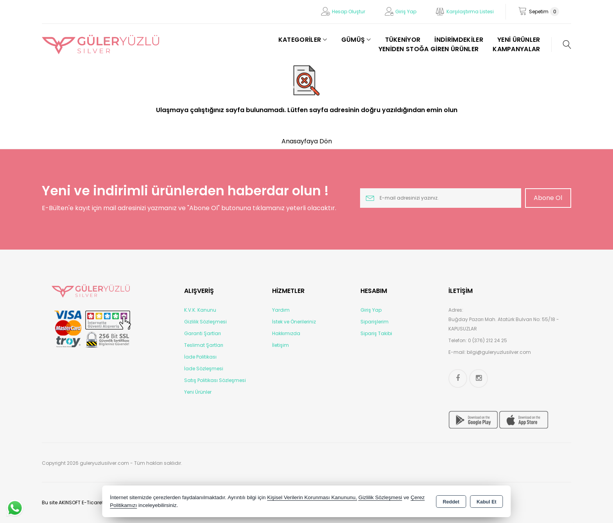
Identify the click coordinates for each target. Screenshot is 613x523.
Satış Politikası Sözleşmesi (215, 380)
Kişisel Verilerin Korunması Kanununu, (312, 497)
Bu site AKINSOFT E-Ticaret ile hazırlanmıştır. (93, 502)
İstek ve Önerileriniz (294, 321)
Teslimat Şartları (203, 345)
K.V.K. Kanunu (200, 310)
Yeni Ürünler (198, 392)
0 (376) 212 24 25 (487, 340)
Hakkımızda (286, 333)
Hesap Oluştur (348, 11)
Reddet (451, 502)
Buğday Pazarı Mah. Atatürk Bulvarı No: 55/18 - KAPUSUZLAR (503, 324)
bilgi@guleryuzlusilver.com (499, 352)
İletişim (280, 345)
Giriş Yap (405, 11)
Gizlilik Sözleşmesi (205, 321)
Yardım (281, 310)
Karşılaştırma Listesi (470, 11)
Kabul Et (486, 502)
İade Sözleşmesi (203, 368)
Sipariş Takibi (376, 333)
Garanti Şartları (202, 333)
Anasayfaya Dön (306, 141)
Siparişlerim (374, 321)
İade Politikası (200, 356)
